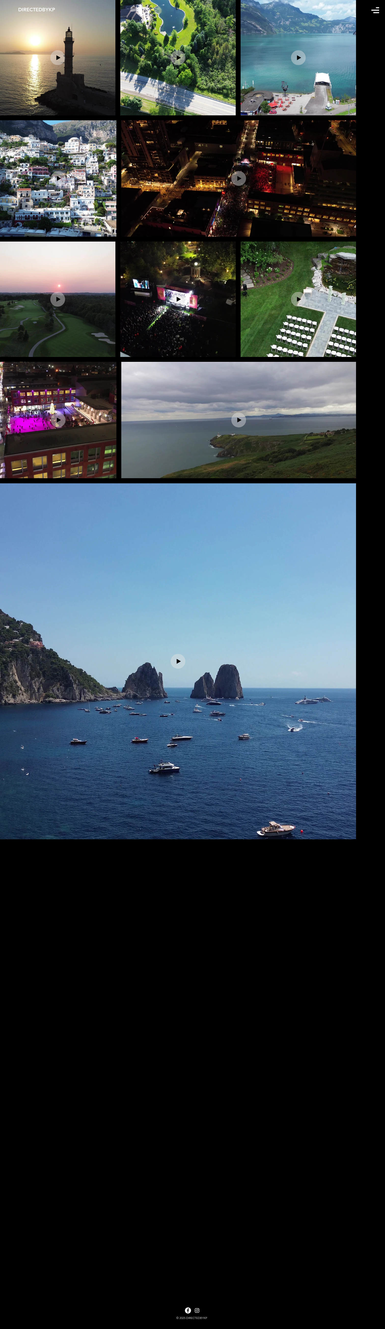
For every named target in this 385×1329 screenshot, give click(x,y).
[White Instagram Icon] (197, 1310)
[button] (375, 10)
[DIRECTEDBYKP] (44, 9)
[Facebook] (188, 1310)
